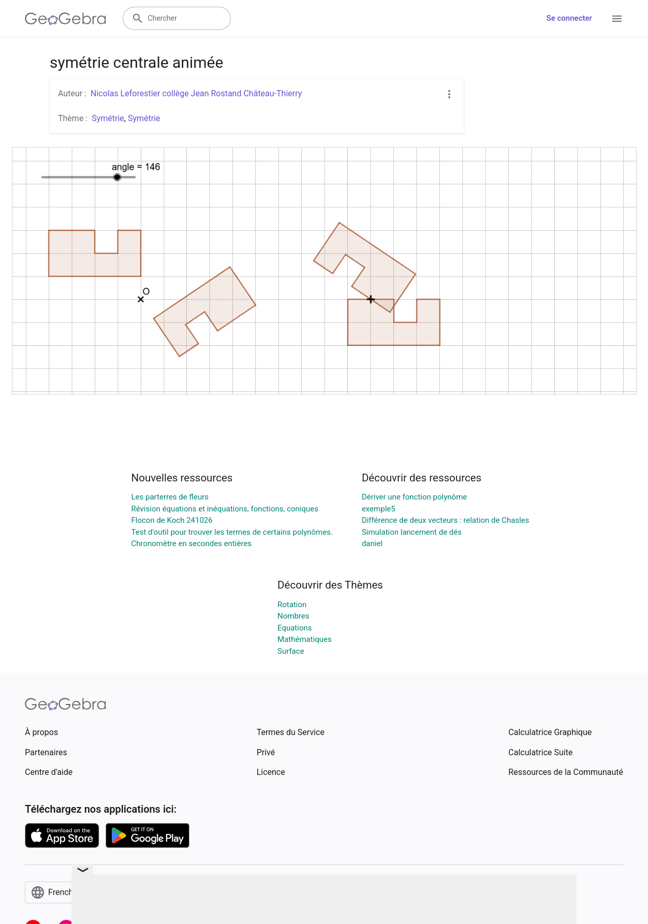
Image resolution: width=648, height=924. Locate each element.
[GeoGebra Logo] (65, 18)
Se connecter (569, 18)
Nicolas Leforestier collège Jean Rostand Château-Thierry (196, 93)
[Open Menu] (617, 18)
